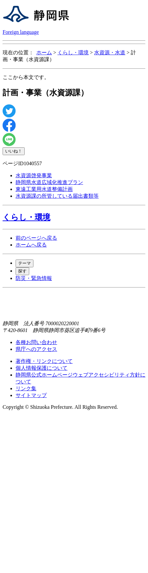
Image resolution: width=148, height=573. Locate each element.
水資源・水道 (109, 52)
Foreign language (21, 32)
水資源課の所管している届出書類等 (57, 196)
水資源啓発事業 (34, 175)
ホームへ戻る (31, 244)
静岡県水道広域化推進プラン (49, 182)
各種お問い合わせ (36, 342)
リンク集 (26, 388)
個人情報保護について (42, 368)
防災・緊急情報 (34, 278)
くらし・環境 (73, 52)
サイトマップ (31, 395)
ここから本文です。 (26, 77)
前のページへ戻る (36, 238)
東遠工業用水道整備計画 (44, 189)
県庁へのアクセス (36, 349)
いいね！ (13, 151)
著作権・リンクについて (44, 361)
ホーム (44, 52)
